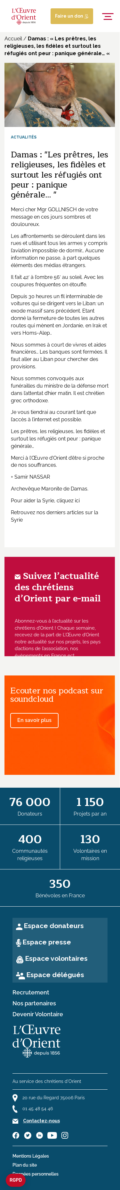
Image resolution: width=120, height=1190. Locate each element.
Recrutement (30, 992)
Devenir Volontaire (37, 1014)
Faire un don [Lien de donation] (72, 16)
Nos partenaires (34, 1003)
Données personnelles (35, 1174)
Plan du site (24, 1165)
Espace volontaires (56, 958)
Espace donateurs (54, 926)
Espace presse (46, 942)
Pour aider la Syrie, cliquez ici (45, 501)
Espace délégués (55, 975)
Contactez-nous (41, 1120)
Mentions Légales (30, 1156)
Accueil (13, 39)
